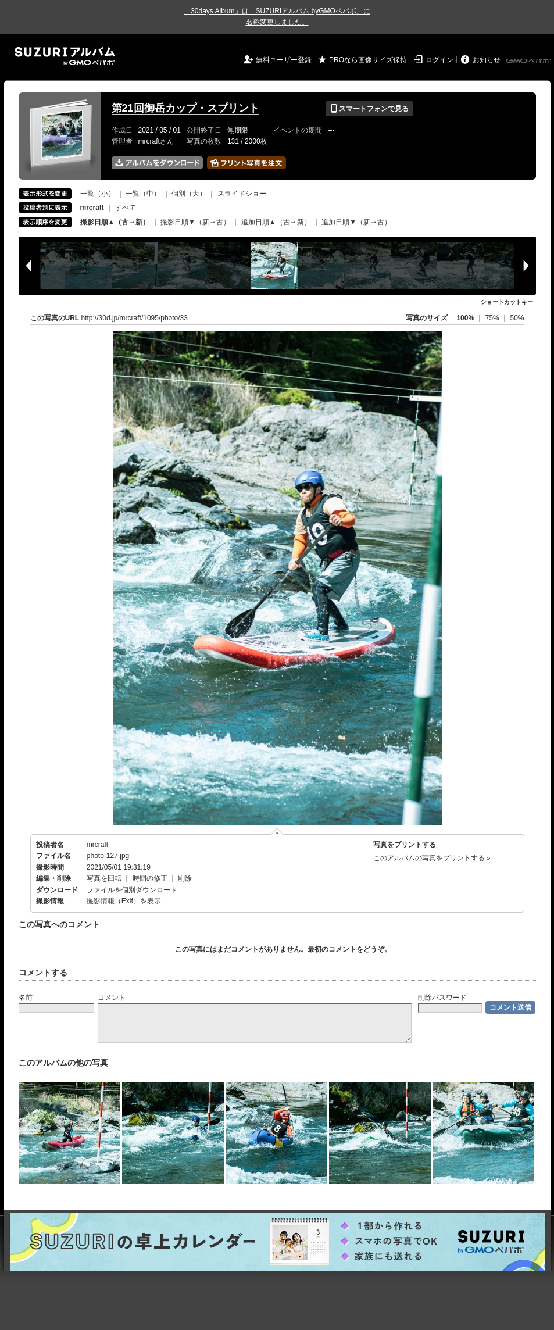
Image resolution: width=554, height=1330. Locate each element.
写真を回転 (104, 878)
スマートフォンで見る (369, 108)
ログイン (439, 60)
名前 (26, 997)
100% (465, 318)
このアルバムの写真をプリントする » (432, 858)
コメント (112, 997)
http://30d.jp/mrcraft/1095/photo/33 (134, 318)
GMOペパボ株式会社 (529, 61)
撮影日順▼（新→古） (195, 222)
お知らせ (487, 60)
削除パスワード (442, 997)
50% (517, 318)
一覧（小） (97, 194)
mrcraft (97, 845)
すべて (125, 207)
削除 (185, 878)
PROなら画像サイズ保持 (368, 60)
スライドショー (241, 194)
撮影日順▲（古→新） (115, 222)
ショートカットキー (507, 302)
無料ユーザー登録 (284, 60)
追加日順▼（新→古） (356, 222)
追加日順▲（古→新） (276, 222)
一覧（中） (143, 194)
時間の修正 (150, 878)
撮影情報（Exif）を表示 (124, 901)
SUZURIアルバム (65, 56)
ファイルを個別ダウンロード (132, 890)
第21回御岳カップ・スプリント (185, 108)
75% (493, 318)
